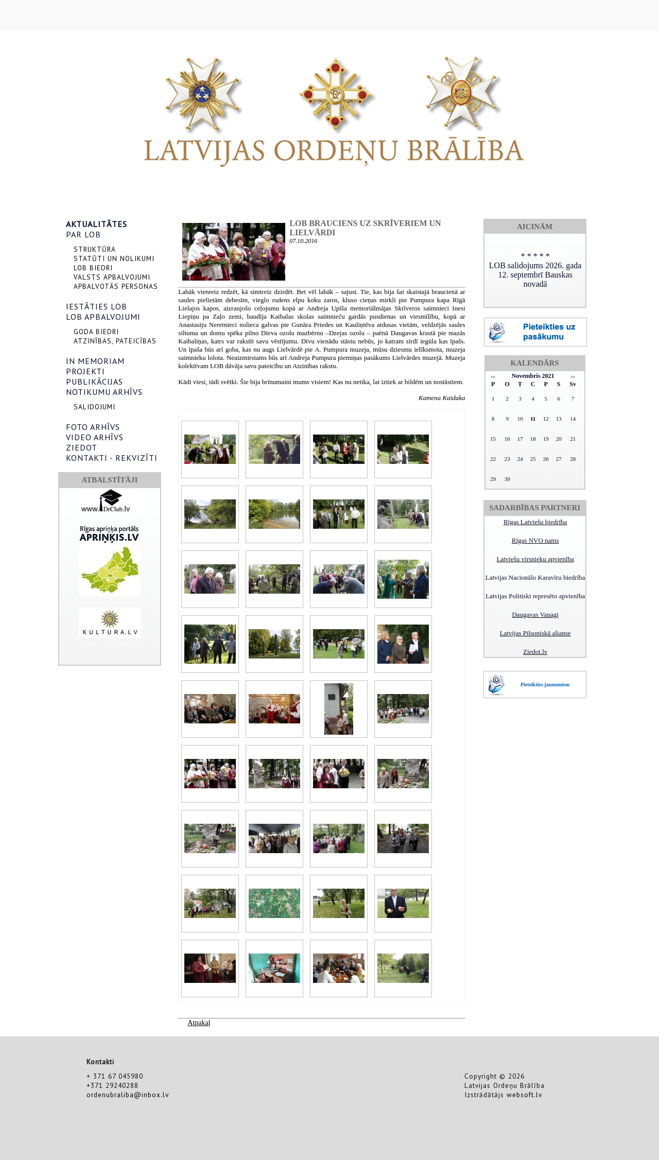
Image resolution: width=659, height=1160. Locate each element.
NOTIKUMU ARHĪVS (104, 392)
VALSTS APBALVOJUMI (112, 277)
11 (532, 418)
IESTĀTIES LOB (96, 306)
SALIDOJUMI (94, 406)
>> (572, 377)
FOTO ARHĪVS (93, 427)
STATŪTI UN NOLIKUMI (114, 258)
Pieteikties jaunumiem (545, 684)
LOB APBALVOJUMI (103, 316)
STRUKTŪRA (95, 249)
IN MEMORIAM (95, 361)
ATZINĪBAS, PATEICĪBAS (115, 340)
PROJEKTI (85, 371)
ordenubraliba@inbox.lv (127, 1094)
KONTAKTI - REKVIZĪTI (112, 458)
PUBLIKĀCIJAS (94, 381)
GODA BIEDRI (96, 331)
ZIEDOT (81, 447)
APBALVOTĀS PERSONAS (116, 286)
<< (493, 377)
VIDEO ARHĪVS (95, 437)
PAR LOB (83, 234)
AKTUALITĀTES (96, 224)
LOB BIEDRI (93, 267)
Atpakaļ (198, 1023)
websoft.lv (524, 1094)
